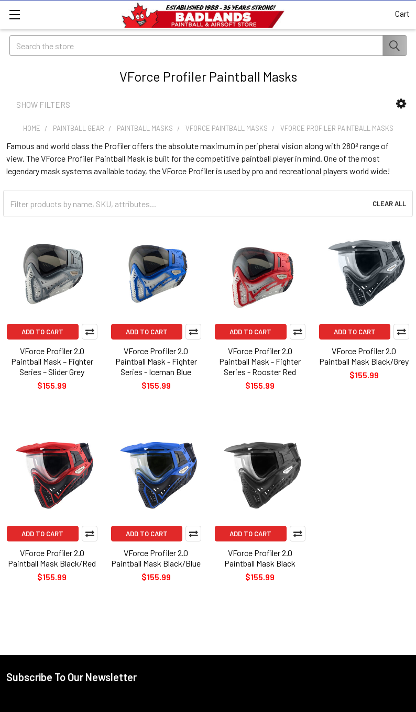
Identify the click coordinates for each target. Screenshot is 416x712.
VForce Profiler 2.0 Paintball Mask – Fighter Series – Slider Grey (52, 361)
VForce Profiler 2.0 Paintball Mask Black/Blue (156, 558)
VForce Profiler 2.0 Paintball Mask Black (259, 558)
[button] (401, 104)
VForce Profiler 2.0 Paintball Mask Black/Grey (364, 356)
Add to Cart (42, 331)
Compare (89, 332)
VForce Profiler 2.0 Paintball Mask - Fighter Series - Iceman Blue (156, 361)
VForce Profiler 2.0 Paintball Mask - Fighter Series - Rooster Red (260, 361)
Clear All (389, 203)
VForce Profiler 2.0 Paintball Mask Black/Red (52, 558)
